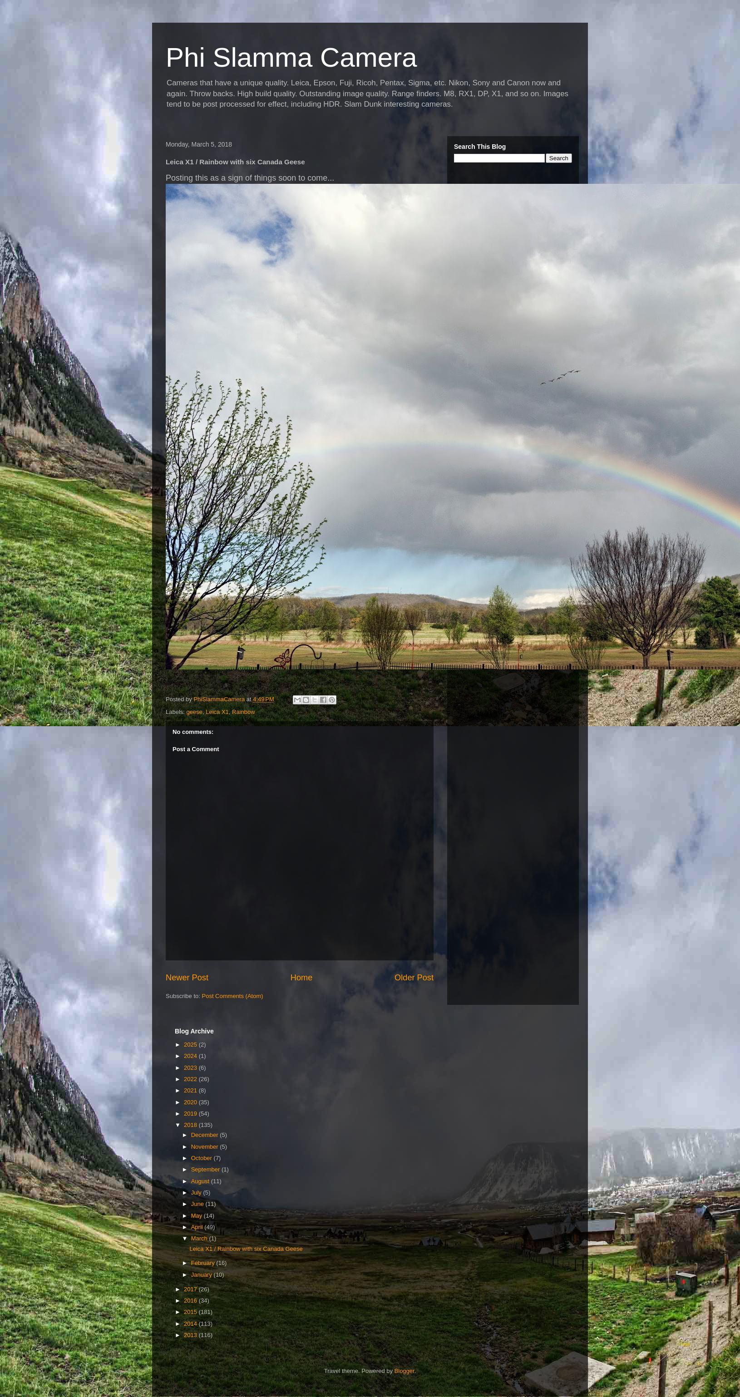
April (198, 1227)
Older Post (414, 977)
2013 (191, 1335)
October (202, 1158)
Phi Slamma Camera (291, 57)
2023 (191, 1067)
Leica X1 (217, 711)
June (198, 1203)
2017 (191, 1289)
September (206, 1169)
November (205, 1146)
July (197, 1192)
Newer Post (187, 977)
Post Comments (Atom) (232, 996)
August (201, 1181)
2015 (191, 1311)
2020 (191, 1102)
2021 (191, 1090)
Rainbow (243, 711)
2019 (191, 1113)
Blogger (404, 1370)
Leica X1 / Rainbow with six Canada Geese (245, 1248)
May (197, 1215)
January (202, 1274)
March (200, 1238)
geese (194, 711)
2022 (191, 1079)
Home (302, 977)
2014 (191, 1323)
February (204, 1262)
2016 (191, 1300)
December (205, 1134)
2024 (191, 1056)
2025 (191, 1044)
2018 (191, 1125)
